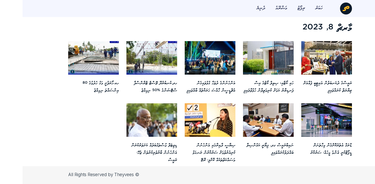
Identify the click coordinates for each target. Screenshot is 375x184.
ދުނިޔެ (238, 8)
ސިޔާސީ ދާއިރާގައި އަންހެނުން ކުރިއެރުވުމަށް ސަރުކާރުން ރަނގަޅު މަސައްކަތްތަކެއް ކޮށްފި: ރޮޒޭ (191, 152)
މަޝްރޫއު (259, 8)
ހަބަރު (296, 8)
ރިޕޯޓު (279, 8)
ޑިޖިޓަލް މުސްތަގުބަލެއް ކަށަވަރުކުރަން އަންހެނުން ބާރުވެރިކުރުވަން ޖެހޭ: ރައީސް (132, 152)
